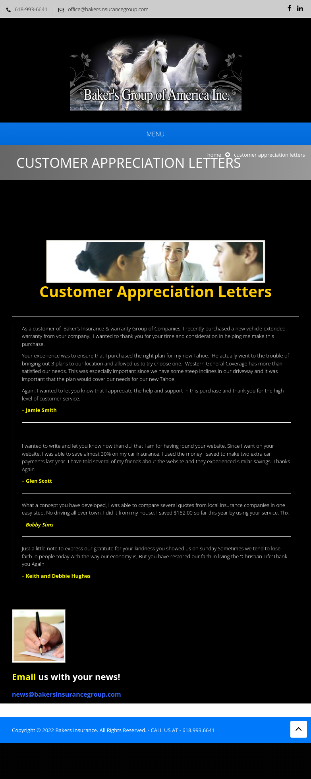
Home (214, 154)
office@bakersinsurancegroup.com (101, 9)
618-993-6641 (25, 9)
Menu (156, 134)
